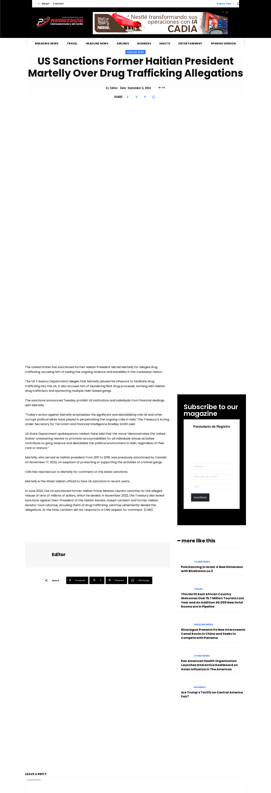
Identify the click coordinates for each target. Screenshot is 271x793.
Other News (202, 485)
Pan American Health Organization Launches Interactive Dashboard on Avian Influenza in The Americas (209, 588)
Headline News (135, 52)
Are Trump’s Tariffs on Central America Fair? (212, 617)
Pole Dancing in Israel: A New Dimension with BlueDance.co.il (212, 492)
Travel (198, 512)
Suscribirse (200, 420)
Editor (114, 88)
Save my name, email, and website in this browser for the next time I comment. (76, 747)
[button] (238, 3)
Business (200, 610)
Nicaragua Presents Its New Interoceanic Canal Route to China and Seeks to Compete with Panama (213, 557)
